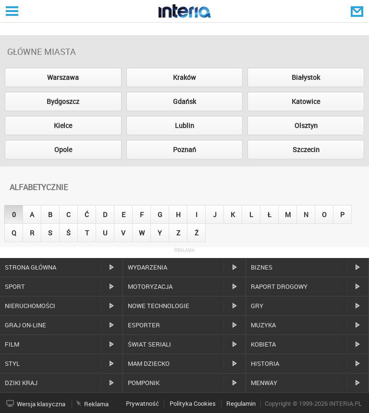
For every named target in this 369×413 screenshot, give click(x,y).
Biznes (261, 267)
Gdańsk (184, 101)
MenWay (264, 382)
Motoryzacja (150, 286)
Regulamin (241, 403)
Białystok (306, 77)
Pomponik (144, 382)
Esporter (144, 325)
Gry (257, 305)
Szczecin (306, 149)
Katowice (306, 101)
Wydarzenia (147, 267)
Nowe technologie (158, 305)
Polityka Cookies (193, 403)
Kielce (63, 125)
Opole (63, 149)
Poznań (184, 149)
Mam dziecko (149, 363)
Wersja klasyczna (41, 404)
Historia (265, 363)
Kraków (184, 77)
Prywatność (142, 403)
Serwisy (11, 11)
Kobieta (263, 344)
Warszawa (63, 77)
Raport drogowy (279, 286)
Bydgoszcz (63, 101)
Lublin (184, 125)
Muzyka (263, 325)
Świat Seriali (149, 344)
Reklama (96, 404)
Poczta (358, 11)
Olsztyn (306, 125)
